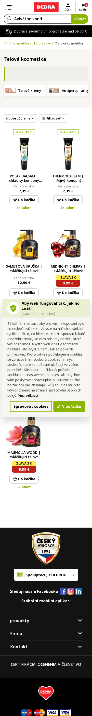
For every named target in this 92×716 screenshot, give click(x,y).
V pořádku (69, 406)
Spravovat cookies (30, 406)
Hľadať (80, 18)
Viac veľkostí (28, 395)
